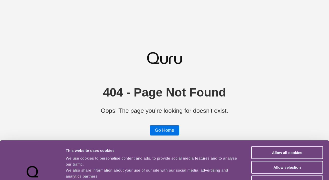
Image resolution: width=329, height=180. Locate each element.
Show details (263, 170)
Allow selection (287, 129)
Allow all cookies (287, 114)
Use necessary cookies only (287, 143)
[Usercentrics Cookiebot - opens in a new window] (32, 170)
